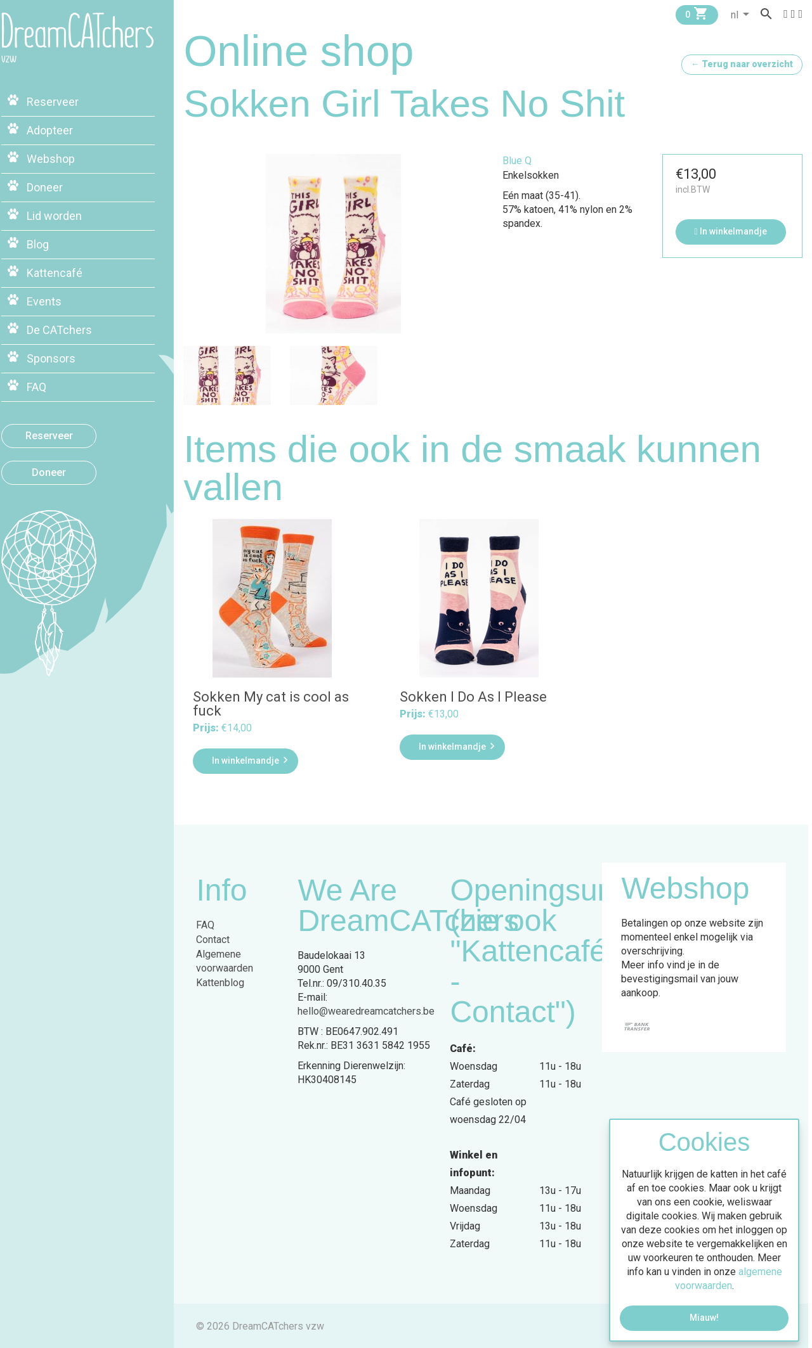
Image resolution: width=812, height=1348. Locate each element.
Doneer (66, 468)
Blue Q (519, 161)
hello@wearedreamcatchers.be (369, 1010)
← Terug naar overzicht (742, 64)
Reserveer (67, 431)
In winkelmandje (731, 231)
